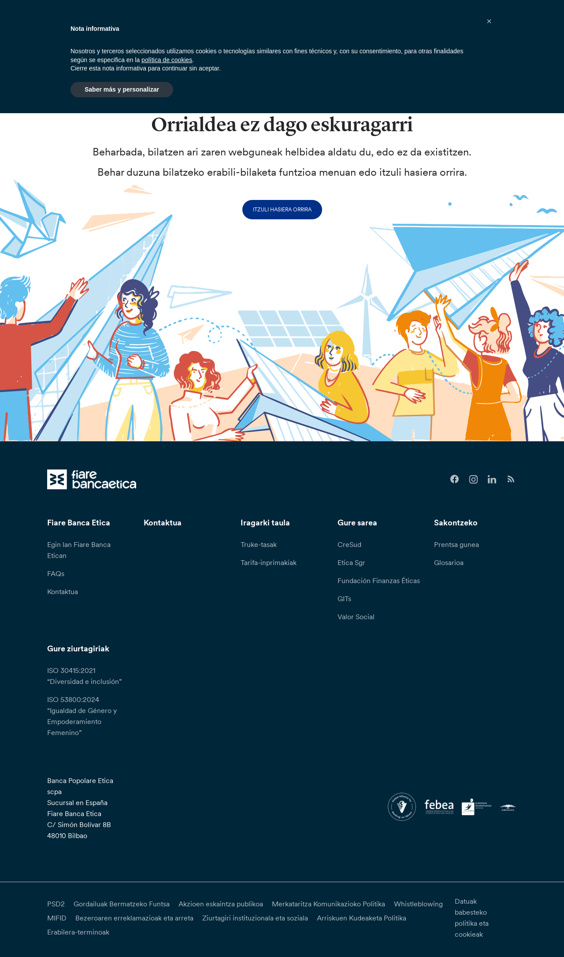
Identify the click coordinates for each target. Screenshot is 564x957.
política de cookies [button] (166, 59)
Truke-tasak (259, 544)
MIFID (57, 917)
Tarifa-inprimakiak (269, 562)
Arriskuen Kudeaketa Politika (361, 917)
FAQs (55, 573)
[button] (489, 21)
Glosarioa (449, 562)
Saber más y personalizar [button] (122, 89)
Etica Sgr (351, 562)
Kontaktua (62, 591)
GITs (344, 598)
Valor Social (356, 616)
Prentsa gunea (456, 544)
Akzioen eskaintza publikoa (220, 903)
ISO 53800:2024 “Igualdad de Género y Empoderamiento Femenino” (82, 716)
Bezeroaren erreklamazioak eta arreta (134, 917)
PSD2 (56, 903)
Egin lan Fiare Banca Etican (79, 550)
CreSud (349, 544)
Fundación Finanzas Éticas (379, 580)
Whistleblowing (418, 903)
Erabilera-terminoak (78, 931)
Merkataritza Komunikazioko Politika (328, 903)
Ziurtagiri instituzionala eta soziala (255, 917)
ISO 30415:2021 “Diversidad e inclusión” (84, 676)
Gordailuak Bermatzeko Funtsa (122, 903)
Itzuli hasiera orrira (282, 209)
